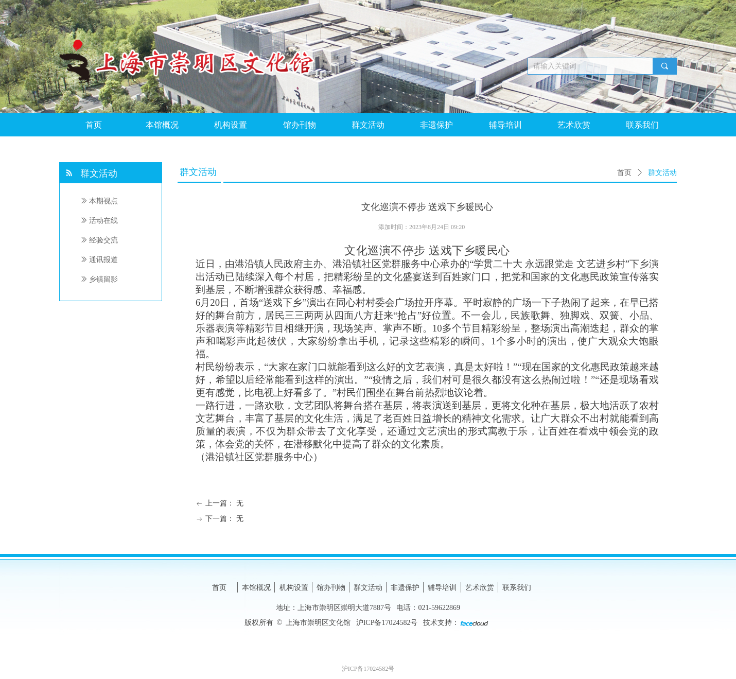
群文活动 (662, 173)
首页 (624, 173)
